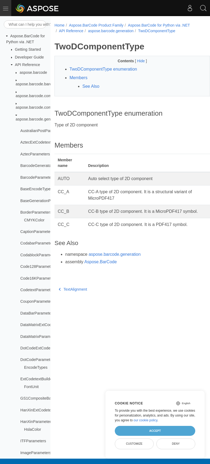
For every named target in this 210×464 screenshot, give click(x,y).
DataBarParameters (37, 313)
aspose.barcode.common (37, 96)
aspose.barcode (33, 72)
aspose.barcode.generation (39, 119)
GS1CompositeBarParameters (46, 398)
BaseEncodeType (35, 189)
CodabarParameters (37, 243)
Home (59, 25)
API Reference (27, 65)
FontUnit (31, 387)
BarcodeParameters (37, 177)
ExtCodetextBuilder (36, 379)
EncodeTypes (35, 367)
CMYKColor (34, 220)
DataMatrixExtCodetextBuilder (46, 325)
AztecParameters (35, 154)
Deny (176, 443)
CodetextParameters (38, 290)
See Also (90, 86)
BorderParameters (36, 212)
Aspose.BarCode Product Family (96, 25)
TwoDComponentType (156, 31)
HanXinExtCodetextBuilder (43, 410)
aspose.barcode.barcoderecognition (46, 84)
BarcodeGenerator (36, 165)
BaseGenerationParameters (44, 201)
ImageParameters (35, 453)
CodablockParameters (39, 255)
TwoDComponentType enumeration (103, 69)
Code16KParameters (38, 278)
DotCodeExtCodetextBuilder (44, 348)
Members (78, 77)
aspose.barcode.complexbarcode (44, 107)
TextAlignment (73, 289)
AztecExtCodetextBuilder (41, 142)
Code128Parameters (38, 266)
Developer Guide (29, 57)
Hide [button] (141, 61)
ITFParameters (33, 441)
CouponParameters (37, 301)
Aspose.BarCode (100, 262)
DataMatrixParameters (39, 336)
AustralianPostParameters (42, 131)
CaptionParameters (37, 231)
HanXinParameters (36, 421)
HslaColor (32, 429)
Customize (134, 443)
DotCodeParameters (38, 359)
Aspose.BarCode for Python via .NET (159, 25)
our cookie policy (145, 420)
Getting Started (28, 49)
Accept (155, 430)
